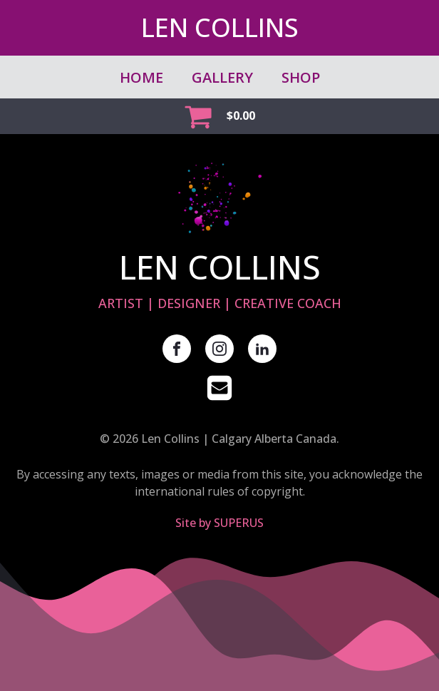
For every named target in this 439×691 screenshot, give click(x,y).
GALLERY (222, 77)
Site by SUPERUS (219, 523)
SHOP (301, 77)
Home (141, 77)
